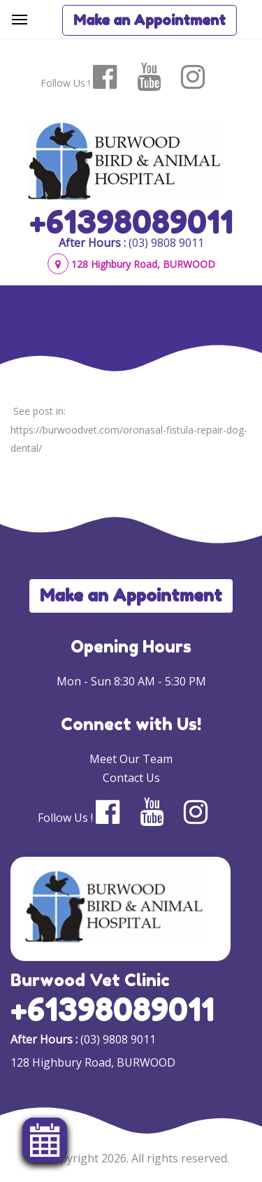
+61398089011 (131, 222)
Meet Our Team (131, 759)
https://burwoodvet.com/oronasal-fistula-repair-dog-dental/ (128, 439)
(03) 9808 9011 (166, 242)
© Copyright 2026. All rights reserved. (131, 1158)
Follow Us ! (65, 83)
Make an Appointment (149, 20)
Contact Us (131, 777)
